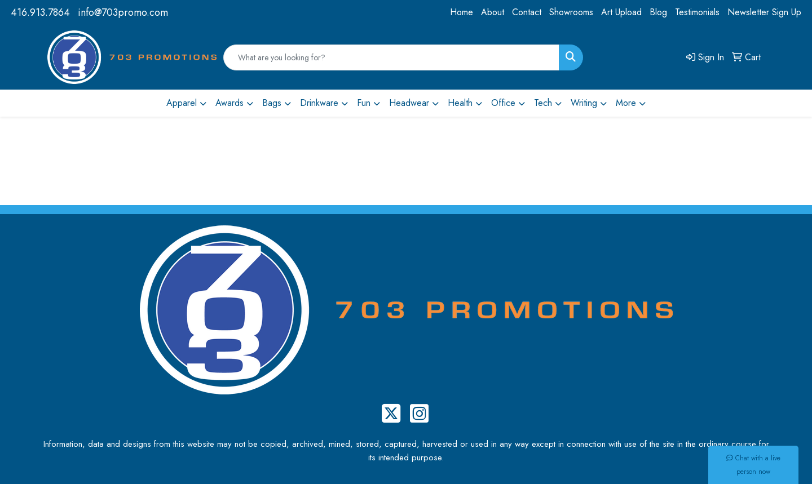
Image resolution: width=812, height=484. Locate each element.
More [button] (626, 102)
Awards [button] (229, 102)
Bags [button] (271, 102)
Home (461, 12)
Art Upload (621, 12)
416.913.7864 (40, 12)
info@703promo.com (123, 12)
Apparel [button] (181, 102)
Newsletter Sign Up (764, 12)
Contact (526, 12)
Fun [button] (363, 102)
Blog (658, 12)
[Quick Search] (391, 57)
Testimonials (697, 12)
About (492, 12)
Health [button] (460, 102)
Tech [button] (543, 102)
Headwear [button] (409, 102)
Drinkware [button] (319, 102)
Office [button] (503, 102)
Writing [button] (584, 102)
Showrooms (571, 12)
